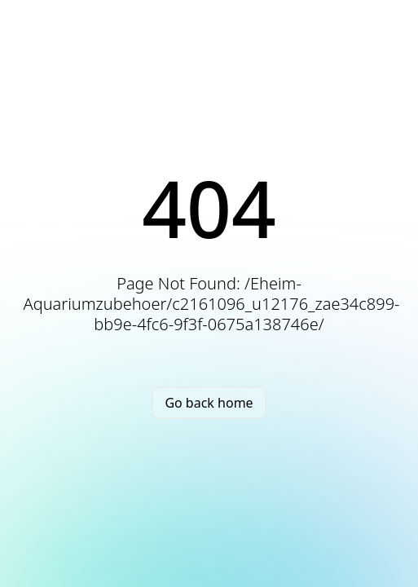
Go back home (209, 403)
